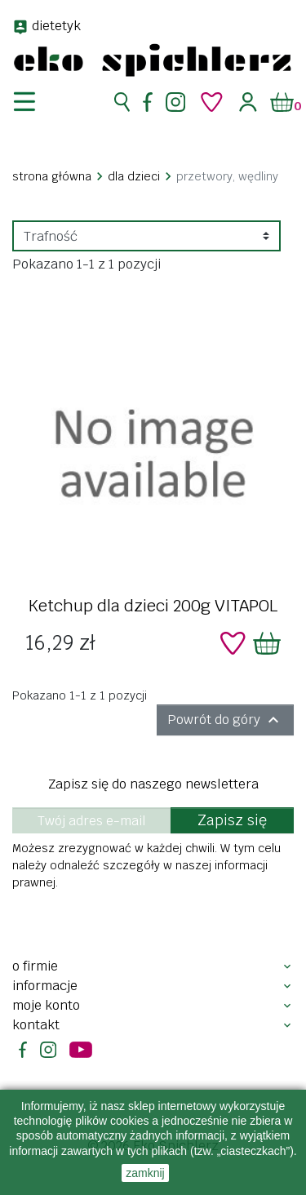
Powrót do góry (225, 720)
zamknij (145, 1172)
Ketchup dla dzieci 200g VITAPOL (153, 605)
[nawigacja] (34, 102)
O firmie (35, 966)
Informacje (45, 985)
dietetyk (56, 25)
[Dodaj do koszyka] (267, 643)
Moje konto (46, 1005)
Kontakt (36, 1024)
